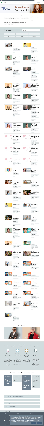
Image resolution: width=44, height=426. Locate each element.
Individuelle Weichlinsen (5, 417)
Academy (22, 2)
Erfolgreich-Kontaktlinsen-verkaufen (13, 2)
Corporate (41, 0)
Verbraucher (38, 2)
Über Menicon (25, 2)
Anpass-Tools (18, 2)
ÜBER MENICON (19, 413)
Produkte (8, 2)
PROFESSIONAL (6, 413)
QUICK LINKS (31, 413)
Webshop (28, 2)
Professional (42, 2)
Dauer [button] (22, 36)
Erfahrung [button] (9, 36)
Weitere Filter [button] (34, 36)
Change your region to (27, 0)
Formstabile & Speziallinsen (5, 419)
